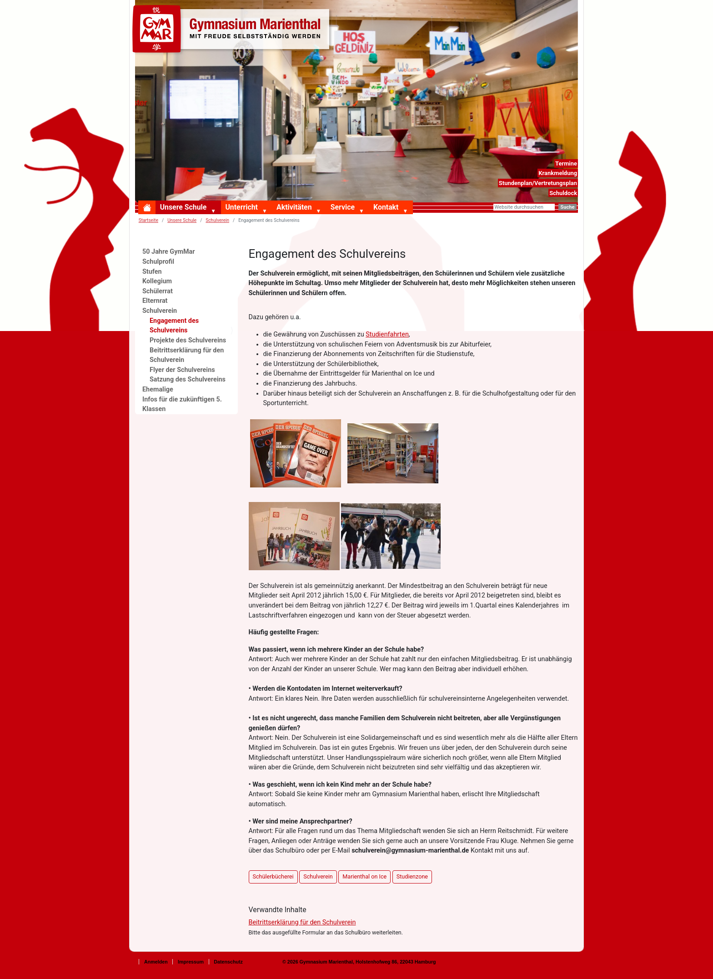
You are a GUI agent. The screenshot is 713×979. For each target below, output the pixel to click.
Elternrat (155, 301)
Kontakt (385, 207)
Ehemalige (157, 389)
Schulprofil (158, 262)
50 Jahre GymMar (168, 252)
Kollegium (157, 281)
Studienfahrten (387, 334)
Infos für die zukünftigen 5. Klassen (182, 404)
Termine (566, 163)
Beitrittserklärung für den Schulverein (302, 922)
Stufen (152, 272)
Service (343, 207)
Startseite (148, 220)
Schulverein (159, 311)
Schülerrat (157, 291)
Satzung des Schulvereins (188, 379)
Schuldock (563, 193)
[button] (215, 211)
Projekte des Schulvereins (188, 340)
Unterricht (241, 207)
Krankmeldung (557, 173)
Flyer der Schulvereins (182, 370)
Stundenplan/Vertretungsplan (538, 183)
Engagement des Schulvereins (174, 326)
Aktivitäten (293, 207)
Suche (567, 207)
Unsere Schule (183, 207)
